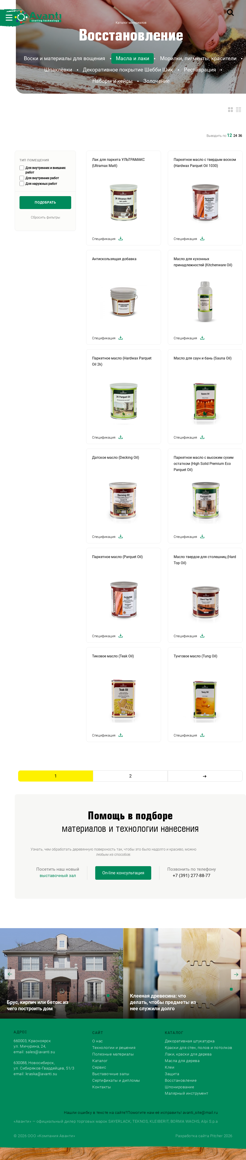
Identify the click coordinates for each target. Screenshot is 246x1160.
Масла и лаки (132, 58)
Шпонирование (179, 1087)
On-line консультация (123, 872)
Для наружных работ (41, 183)
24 (235, 136)
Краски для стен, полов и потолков (198, 1047)
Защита (172, 1074)
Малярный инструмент (186, 1093)
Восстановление (131, 36)
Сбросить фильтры (45, 217)
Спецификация (108, 239)
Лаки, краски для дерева (188, 1054)
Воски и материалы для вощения (64, 58)
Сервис (99, 1067)
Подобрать (45, 202)
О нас (97, 1041)
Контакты (101, 1087)
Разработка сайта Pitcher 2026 (203, 1136)
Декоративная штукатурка (190, 1041)
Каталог (100, 1060)
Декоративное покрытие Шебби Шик (128, 70)
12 (229, 135)
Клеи (169, 1067)
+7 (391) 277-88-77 (191, 875)
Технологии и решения (113, 1047)
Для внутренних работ (42, 178)
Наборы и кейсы (112, 81)
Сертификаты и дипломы (116, 1080)
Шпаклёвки (58, 70)
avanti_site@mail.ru (200, 1112)
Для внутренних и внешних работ (45, 170)
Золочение (156, 81)
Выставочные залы (110, 1074)
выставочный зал (58, 875)
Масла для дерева (182, 1060)
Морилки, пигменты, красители (198, 58)
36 (240, 136)
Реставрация (200, 70)
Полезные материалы (113, 1054)
